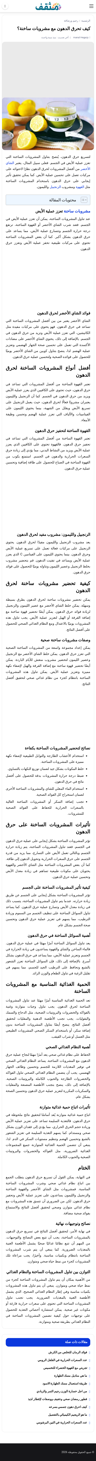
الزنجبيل (55, 187)
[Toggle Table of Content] (82, 200)
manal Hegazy (80, 37)
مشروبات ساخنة (77, 211)
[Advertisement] (48, 70)
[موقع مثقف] (48, 6)
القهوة (80, 187)
